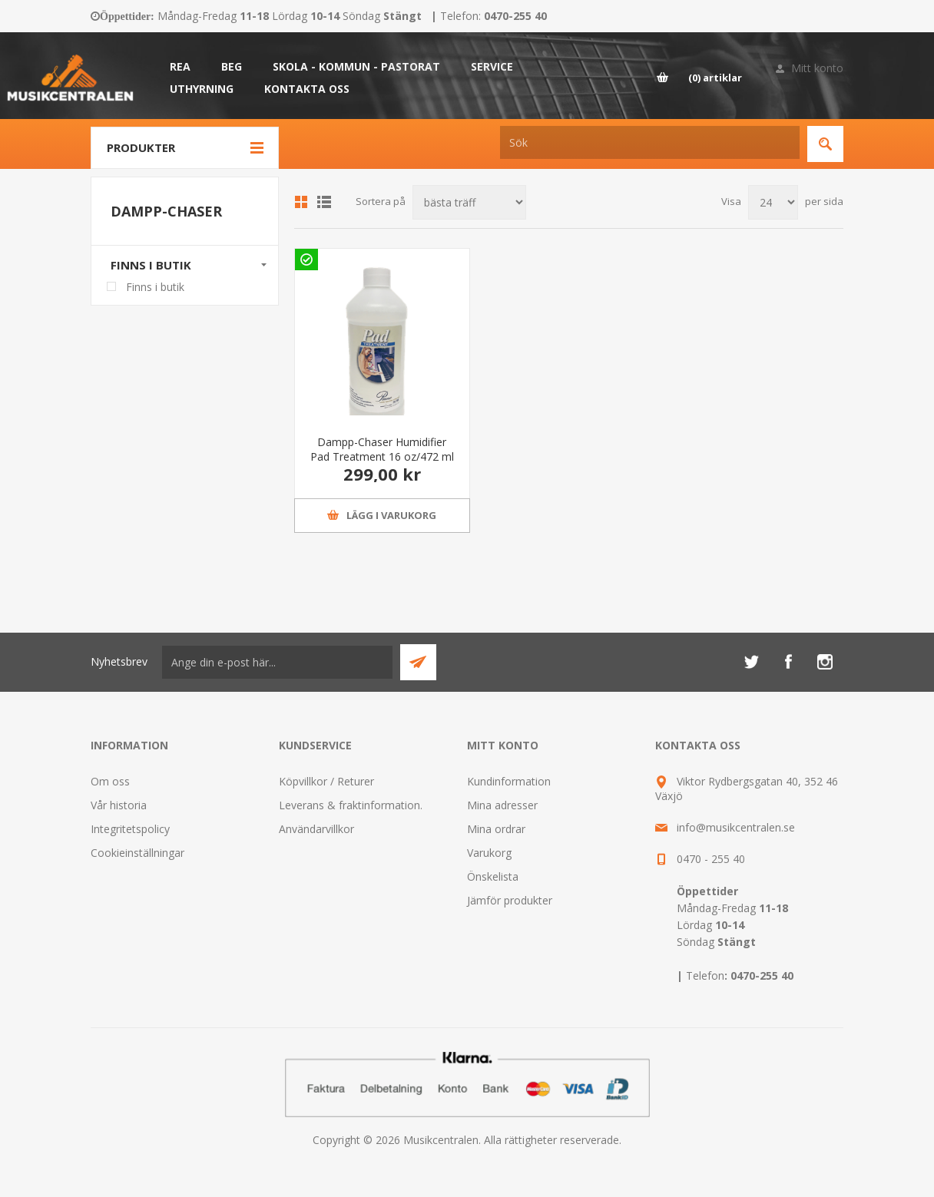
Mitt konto (817, 68)
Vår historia (119, 805)
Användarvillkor (316, 829)
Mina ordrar (496, 829)
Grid (301, 202)
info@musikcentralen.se (736, 827)
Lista (324, 202)
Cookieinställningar (137, 852)
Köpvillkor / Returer (326, 781)
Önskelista (492, 876)
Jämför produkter (509, 900)
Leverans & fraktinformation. (350, 805)
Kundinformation (509, 781)
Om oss (110, 781)
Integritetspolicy (130, 829)
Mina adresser (502, 805)
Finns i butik (151, 265)
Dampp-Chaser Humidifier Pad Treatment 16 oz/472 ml (382, 449)
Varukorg (489, 852)
